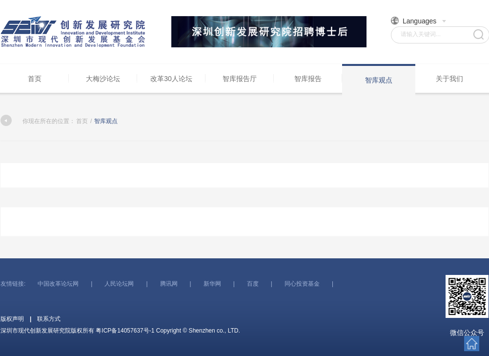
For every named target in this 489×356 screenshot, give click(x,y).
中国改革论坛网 (58, 283)
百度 (253, 283)
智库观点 (378, 80)
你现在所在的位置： (37, 121)
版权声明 (12, 318)
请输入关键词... (421, 34)
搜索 (478, 34)
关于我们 (449, 79)
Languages (419, 21)
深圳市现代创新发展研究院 (73, 31)
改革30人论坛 (171, 79)
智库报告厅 (240, 79)
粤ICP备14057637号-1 (125, 330)
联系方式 (49, 318)
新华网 (212, 283)
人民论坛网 (119, 283)
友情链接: (12, 283)
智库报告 (308, 79)
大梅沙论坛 (103, 79)
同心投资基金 (302, 283)
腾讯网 (169, 283)
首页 (34, 79)
